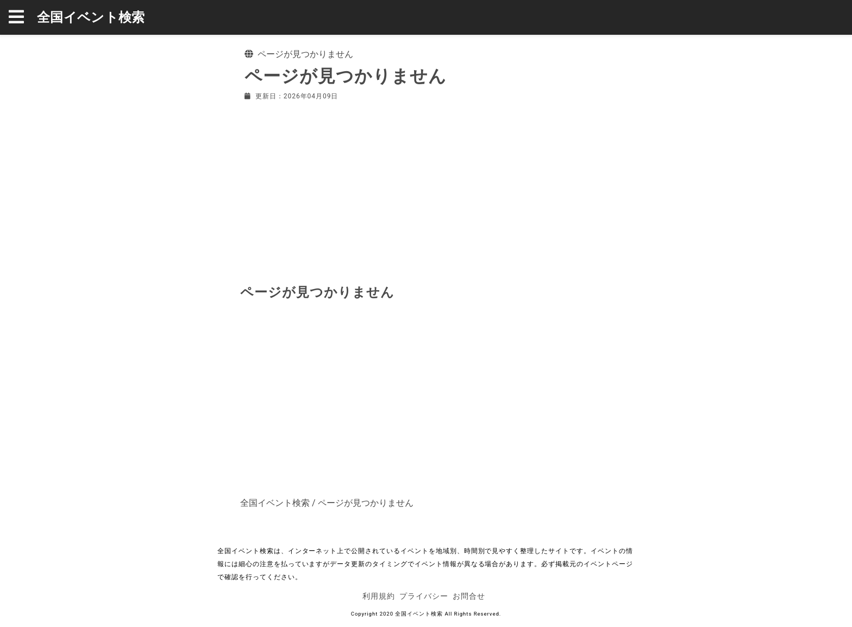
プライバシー (423, 596)
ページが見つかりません (366, 503)
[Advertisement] (426, 190)
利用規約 (378, 596)
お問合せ (469, 596)
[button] (23, 17)
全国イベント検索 (91, 17)
